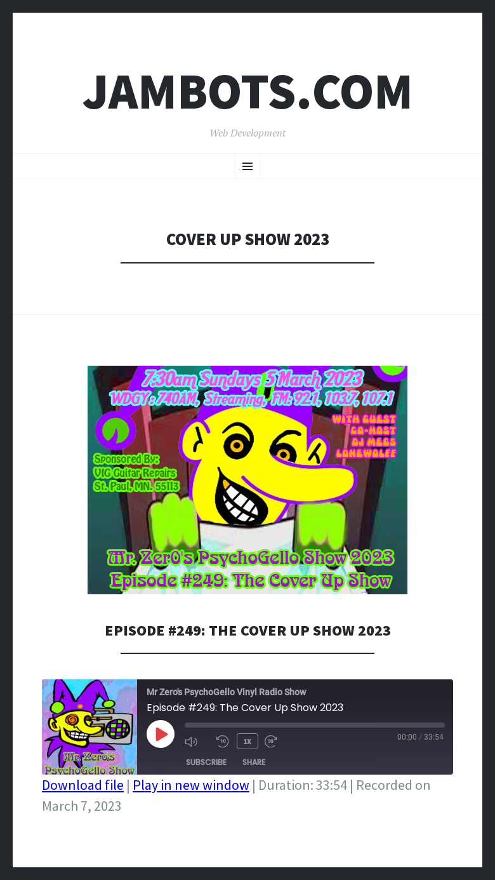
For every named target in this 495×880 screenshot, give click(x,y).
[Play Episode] (161, 734)
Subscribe (206, 760)
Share (253, 760)
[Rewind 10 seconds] (222, 740)
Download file (83, 785)
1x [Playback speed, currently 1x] (246, 740)
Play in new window (191, 785)
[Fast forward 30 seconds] (275, 740)
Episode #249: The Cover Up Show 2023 (247, 629)
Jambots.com (247, 91)
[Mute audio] (197, 740)
